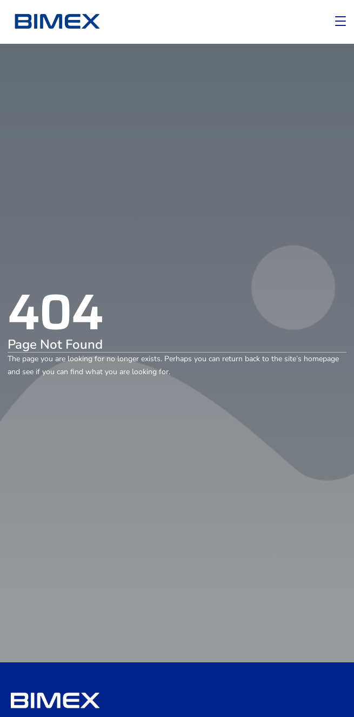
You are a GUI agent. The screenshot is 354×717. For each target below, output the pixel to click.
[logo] (57, 21)
